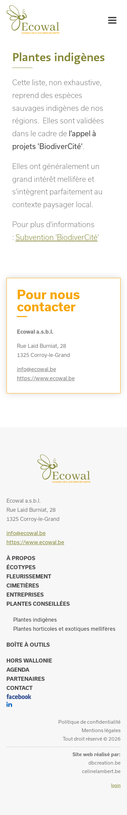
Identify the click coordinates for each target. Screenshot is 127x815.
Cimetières (22, 585)
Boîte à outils (28, 645)
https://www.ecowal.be (46, 378)
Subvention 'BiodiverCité (57, 237)
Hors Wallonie (29, 660)
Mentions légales (101, 730)
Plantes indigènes (35, 620)
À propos (20, 558)
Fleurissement (28, 576)
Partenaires (25, 679)
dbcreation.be (104, 763)
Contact (19, 688)
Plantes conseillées (38, 604)
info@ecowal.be (36, 369)
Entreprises (25, 595)
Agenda (17, 670)
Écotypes (21, 567)
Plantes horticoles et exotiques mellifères (64, 629)
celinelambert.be (101, 771)
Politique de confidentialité (89, 722)
